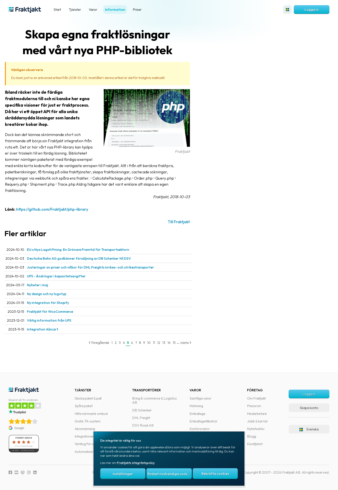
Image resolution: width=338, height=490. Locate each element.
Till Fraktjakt (187, 221)
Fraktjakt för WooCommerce (59, 311)
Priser (137, 9)
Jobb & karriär (257, 421)
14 (177, 342)
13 (172, 342)
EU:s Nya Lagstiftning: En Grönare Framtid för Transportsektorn (87, 249)
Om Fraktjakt (256, 398)
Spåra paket (84, 406)
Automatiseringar (88, 451)
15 (182, 342)
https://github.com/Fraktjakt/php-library (61, 209)
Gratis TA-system (87, 421)
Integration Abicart (51, 329)
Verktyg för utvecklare (91, 444)
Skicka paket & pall (88, 398)
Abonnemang (85, 429)
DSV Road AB (143, 425)
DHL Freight (141, 418)
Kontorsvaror (199, 429)
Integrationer (84, 436)
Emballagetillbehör (203, 421)
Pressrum (254, 406)
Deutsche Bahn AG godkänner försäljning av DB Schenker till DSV (87, 258)
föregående (107, 342)
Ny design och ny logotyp (55, 294)
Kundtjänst (255, 444)
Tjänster (75, 9)
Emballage (197, 413)
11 (162, 342)
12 (167, 342)
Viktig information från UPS (58, 320)
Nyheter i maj (46, 285)
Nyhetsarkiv (255, 429)
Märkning (196, 406)
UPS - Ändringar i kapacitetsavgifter (65, 276)
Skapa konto (309, 408)
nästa (194, 342)
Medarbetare (257, 413)
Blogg (251, 436)
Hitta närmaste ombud (91, 413)
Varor (93, 9)
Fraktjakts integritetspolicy (136, 463)
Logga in (312, 9)
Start (57, 9)
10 (157, 342)
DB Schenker (142, 410)
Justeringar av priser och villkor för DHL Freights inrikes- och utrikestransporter (99, 267)
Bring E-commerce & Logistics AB (154, 400)
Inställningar (123, 474)
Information (115, 9)
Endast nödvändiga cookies (170, 474)
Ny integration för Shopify (57, 302)
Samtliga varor (200, 398)
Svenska (309, 429)
